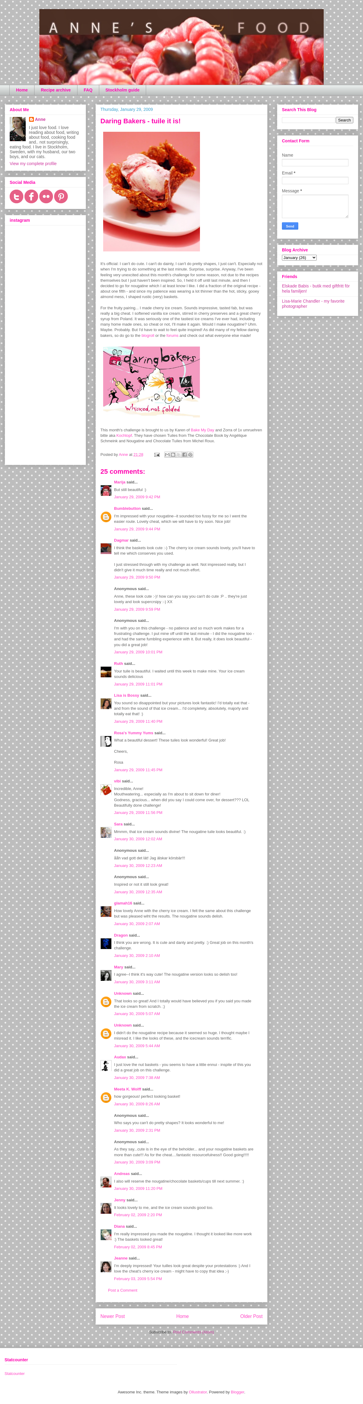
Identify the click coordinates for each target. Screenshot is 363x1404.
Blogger (237, 1392)
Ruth (118, 663)
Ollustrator (198, 1392)
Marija (120, 482)
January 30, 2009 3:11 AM (137, 982)
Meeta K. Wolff (127, 1089)
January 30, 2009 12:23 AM (138, 865)
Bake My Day (202, 430)
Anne (40, 119)
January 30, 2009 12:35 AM (138, 892)
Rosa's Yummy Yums (133, 733)
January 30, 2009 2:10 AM (137, 955)
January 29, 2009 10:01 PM (138, 652)
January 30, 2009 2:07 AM (137, 923)
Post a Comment (122, 1290)
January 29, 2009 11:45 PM (138, 770)
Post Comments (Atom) (193, 1332)
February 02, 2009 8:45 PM (138, 1247)
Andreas (122, 1173)
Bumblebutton (127, 508)
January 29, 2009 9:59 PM (137, 609)
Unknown (123, 993)
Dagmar (121, 540)
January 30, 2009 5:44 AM (137, 1046)
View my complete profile (33, 163)
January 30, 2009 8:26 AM (137, 1104)
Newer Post (112, 1316)
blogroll (148, 335)
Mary (118, 967)
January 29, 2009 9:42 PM (137, 497)
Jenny (120, 1200)
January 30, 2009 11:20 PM (138, 1188)
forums (172, 335)
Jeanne (121, 1258)
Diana (119, 1226)
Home (22, 90)
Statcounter (15, 1373)
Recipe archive (56, 90)
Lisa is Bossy (126, 695)
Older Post (251, 1316)
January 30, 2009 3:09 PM (137, 1162)
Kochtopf (124, 435)
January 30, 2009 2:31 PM (137, 1130)
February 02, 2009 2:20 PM (138, 1215)
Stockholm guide (123, 90)
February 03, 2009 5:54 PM (138, 1278)
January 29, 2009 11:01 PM (138, 684)
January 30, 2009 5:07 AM (137, 1013)
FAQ (88, 90)
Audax (120, 1057)
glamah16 (123, 903)
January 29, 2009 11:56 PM (138, 812)
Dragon (121, 935)
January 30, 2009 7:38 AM (137, 1077)
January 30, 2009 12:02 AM (138, 839)
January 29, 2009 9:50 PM (137, 577)
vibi (117, 781)
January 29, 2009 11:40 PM (138, 721)
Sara (118, 824)
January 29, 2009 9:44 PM (137, 529)
